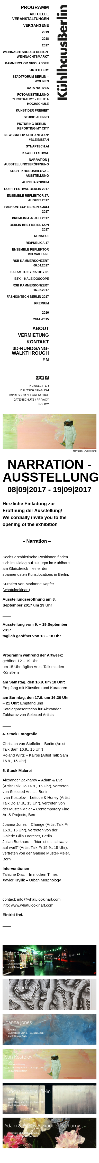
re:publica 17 (37, 243)
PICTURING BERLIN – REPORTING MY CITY (33, 126)
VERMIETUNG (33, 335)
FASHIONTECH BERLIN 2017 (28, 297)
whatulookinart (16, 590)
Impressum (17, 394)
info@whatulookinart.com (38, 899)
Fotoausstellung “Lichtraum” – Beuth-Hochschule (30, 99)
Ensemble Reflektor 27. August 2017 (28, 198)
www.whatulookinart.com (32, 905)
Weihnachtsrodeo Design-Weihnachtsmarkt (26, 54)
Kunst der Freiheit (32, 110)
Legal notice (38, 394)
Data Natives (38, 88)
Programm (35, 7)
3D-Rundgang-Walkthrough (30, 350)
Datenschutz (23, 399)
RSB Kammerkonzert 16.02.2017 (31, 288)
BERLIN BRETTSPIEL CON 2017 (29, 227)
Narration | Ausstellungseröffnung (26, 162)
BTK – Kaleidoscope (31, 279)
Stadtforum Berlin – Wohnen (31, 79)
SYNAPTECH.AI (37, 146)
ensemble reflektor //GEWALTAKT (30, 252)
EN (45, 359)
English (43, 390)
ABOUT (40, 328)
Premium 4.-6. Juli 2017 (30, 218)
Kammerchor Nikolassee (27, 63)
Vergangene (36, 25)
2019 (45, 32)
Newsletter (39, 385)
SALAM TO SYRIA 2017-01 (30, 272)
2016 (45, 312)
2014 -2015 (41, 319)
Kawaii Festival (35, 153)
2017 (45, 45)
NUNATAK (41, 236)
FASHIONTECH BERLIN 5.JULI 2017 (26, 209)
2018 (45, 39)
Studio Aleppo (36, 117)
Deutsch (27, 390)
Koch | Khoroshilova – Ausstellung (29, 173)
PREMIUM (41, 303)
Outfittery (39, 70)
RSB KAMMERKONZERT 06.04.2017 (31, 263)
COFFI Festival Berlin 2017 (26, 189)
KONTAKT (37, 342)
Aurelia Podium (35, 182)
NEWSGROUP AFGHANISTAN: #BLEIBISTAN (26, 137)
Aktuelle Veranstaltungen (30, 16)
